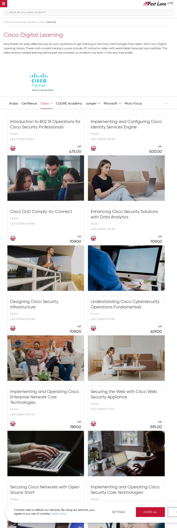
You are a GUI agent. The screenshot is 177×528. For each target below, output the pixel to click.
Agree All (153, 511)
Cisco (42, 22)
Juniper (92, 103)
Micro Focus (133, 103)
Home (7, 22)
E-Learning (19, 22)
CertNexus (29, 103)
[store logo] (158, 3)
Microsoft (112, 103)
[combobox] (88, 12)
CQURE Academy (69, 103)
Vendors (32, 22)
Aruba (13, 103)
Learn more (50, 513)
